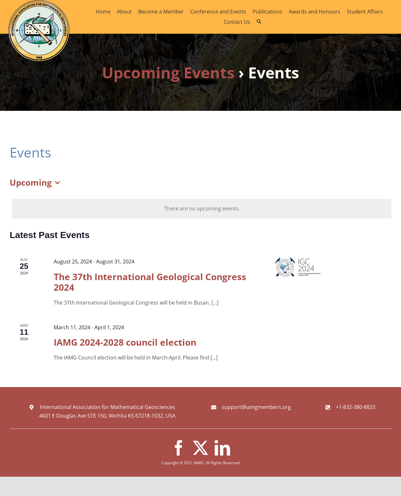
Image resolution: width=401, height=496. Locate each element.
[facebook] (178, 448)
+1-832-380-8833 (355, 407)
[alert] (201, 208)
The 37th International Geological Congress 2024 (150, 282)
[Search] (259, 22)
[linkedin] (222, 448)
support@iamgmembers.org (256, 407)
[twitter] (200, 448)
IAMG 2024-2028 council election (125, 342)
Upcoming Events (168, 72)
